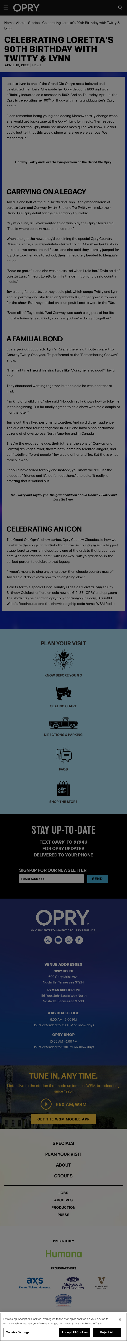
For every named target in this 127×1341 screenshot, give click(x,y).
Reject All (106, 1332)
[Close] (120, 1319)
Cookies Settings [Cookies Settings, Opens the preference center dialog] (18, 1332)
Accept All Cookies (75, 1332)
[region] (63, 1326)
